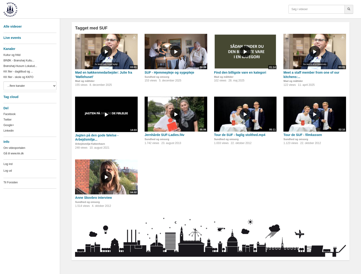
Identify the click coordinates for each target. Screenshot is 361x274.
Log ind (7, 164)
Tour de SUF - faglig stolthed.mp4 (239, 135)
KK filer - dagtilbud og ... (18, 71)
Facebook (9, 114)
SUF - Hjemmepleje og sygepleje (169, 72)
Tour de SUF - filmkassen (302, 135)
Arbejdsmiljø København (90, 143)
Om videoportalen (14, 148)
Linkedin (8, 130)
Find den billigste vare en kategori (240, 72)
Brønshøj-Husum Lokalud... (20, 66)
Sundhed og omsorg (157, 76)
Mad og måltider (84, 81)
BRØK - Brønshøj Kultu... (18, 60)
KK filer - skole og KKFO (18, 77)
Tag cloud (10, 97)
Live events (12, 38)
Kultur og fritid (11, 55)
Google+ (8, 125)
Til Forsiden (10, 182)
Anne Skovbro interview (93, 197)
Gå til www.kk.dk (13, 153)
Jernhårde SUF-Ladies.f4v (164, 135)
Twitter (7, 119)
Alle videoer (12, 26)
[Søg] (348, 9)
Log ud (7, 170)
